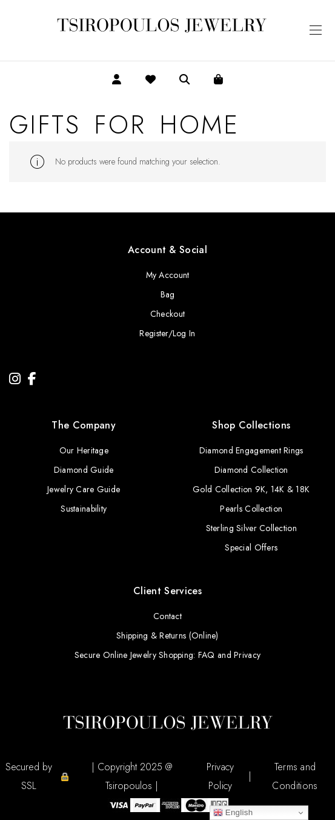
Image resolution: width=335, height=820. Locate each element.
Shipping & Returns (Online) (167, 635)
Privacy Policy (220, 776)
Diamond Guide (84, 470)
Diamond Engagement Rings (251, 450)
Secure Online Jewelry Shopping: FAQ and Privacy (167, 655)
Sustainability (84, 509)
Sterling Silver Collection (251, 528)
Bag (168, 294)
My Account (168, 275)
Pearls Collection (251, 509)
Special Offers (251, 547)
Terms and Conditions (294, 776)
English (233, 813)
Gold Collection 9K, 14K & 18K (251, 489)
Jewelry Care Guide (83, 489)
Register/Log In (167, 333)
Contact (167, 616)
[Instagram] (15, 379)
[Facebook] (32, 379)
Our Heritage (83, 450)
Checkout (167, 314)
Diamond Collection (251, 470)
